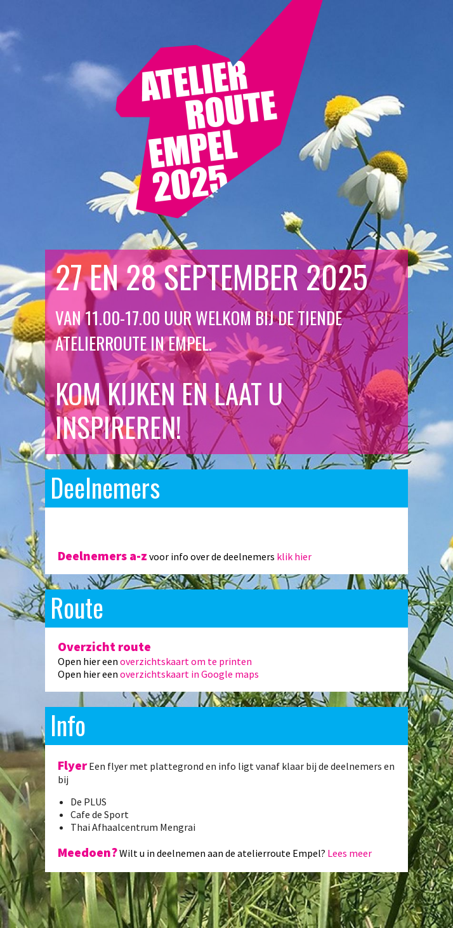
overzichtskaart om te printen (186, 661)
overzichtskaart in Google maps (189, 674)
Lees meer (349, 853)
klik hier (294, 556)
